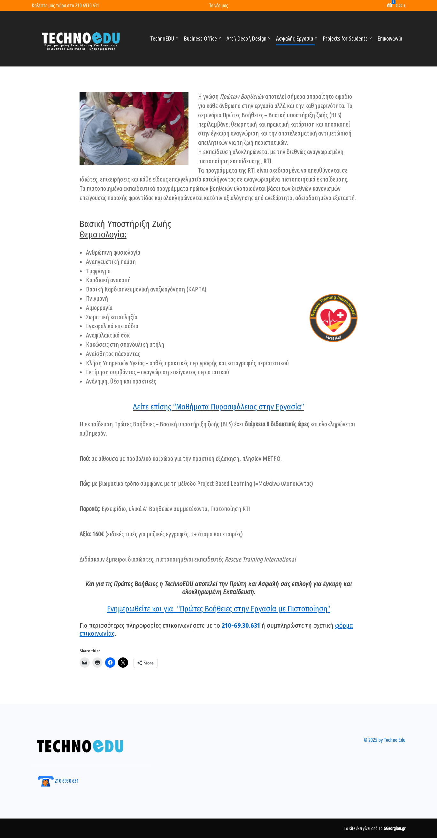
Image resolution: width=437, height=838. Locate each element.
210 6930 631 (87, 5)
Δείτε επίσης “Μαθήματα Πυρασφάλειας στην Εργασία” (218, 406)
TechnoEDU (162, 38)
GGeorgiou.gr (394, 828)
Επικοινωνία (389, 38)
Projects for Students (345, 38)
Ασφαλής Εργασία (294, 38)
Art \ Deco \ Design (246, 38)
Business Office (200, 38)
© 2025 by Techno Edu (384, 740)
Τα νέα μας (218, 5)
